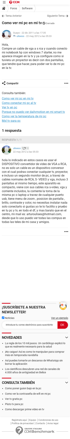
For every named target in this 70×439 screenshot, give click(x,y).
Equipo (32, 420)
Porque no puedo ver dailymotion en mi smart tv (33, 112)
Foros (13, 8)
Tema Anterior (13, 15)
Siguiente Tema (56, 15)
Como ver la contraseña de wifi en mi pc (28, 393)
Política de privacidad (23, 423)
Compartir (12, 83)
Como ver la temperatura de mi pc (24, 116)
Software (27, 8)
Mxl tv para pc (11, 121)
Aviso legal (52, 423)
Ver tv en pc (9, 107)
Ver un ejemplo (59, 317)
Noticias (8, 317)
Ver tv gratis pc (13, 398)
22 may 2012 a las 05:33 (39, 36)
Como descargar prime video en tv (24, 409)
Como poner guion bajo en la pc (23, 388)
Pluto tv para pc (14, 404)
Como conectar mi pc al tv (19, 103)
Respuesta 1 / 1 (12, 139)
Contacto (40, 423)
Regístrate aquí (19, 420)
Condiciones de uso (48, 420)
